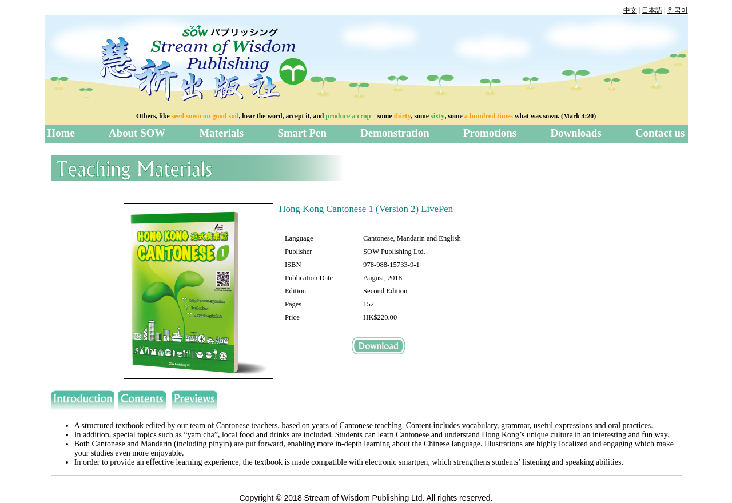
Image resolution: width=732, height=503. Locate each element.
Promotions (489, 133)
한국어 (677, 10)
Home (61, 133)
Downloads (575, 133)
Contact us (660, 133)
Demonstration (394, 133)
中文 (630, 10)
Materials (221, 133)
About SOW (137, 133)
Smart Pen (302, 133)
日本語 (652, 10)
